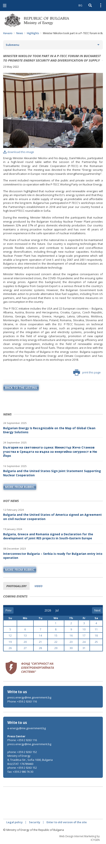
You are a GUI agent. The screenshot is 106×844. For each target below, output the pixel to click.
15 (55, 635)
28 (40, 648)
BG (80, 5)
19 (10, 642)
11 (96, 629)
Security (34, 822)
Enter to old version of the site (67, 822)
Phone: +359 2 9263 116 (22, 701)
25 (96, 642)
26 (10, 648)
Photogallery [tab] (16, 586)
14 (40, 635)
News (19, 33)
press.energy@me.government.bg (29, 697)
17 (84, 635)
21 (40, 642)
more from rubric (19, 487)
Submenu (12, 45)
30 (71, 648)
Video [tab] (38, 586)
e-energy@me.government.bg (26, 728)
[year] (47, 610)
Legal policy (14, 822)
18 (96, 635)
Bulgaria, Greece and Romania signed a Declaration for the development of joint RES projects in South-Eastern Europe (48, 536)
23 (71, 642)
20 (25, 642)
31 (84, 648)
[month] (58, 610)
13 (25, 635)
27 (25, 648)
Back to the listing (21, 388)
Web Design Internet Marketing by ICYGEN (79, 838)
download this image (18, 152)
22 (55, 642)
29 (55, 648)
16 (71, 635)
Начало (7, 33)
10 (84, 629)
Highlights (33, 33)
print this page (87, 372)
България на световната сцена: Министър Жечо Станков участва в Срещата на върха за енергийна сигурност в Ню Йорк (50, 451)
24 (84, 642)
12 (10, 635)
